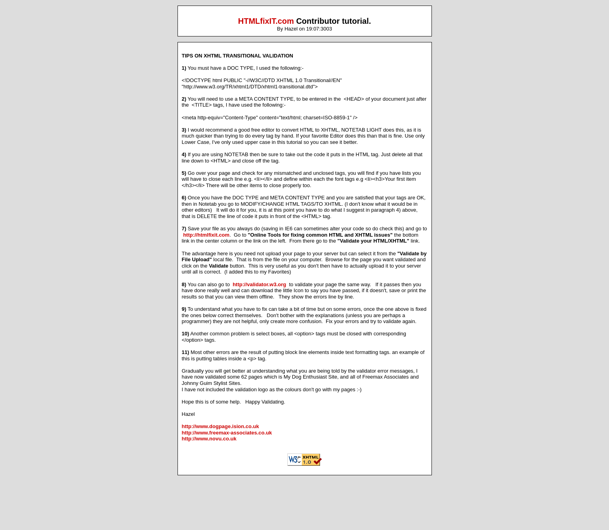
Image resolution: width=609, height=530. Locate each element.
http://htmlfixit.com (206, 235)
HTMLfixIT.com (266, 21)
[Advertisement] (304, 510)
